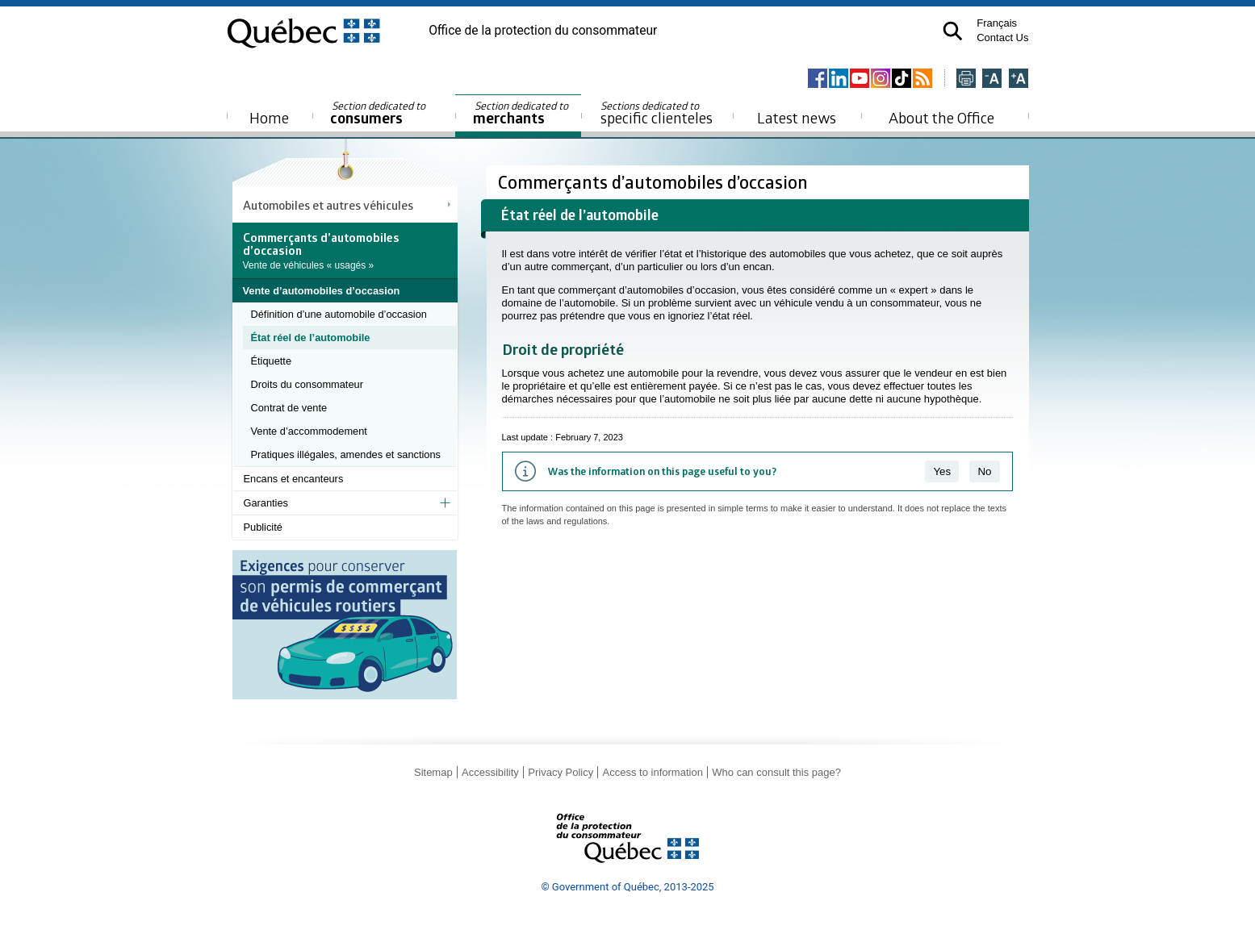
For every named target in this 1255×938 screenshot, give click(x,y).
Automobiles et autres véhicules (328, 205)
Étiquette (271, 361)
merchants (522, 113)
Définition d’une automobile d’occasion (339, 314)
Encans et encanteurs (294, 479)
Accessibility (490, 772)
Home (269, 117)
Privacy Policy (560, 772)
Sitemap (433, 772)
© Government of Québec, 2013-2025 (627, 887)
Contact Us (1002, 37)
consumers (379, 113)
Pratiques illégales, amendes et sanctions (346, 454)
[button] (953, 31)
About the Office (941, 117)
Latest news (796, 117)
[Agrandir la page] (1018, 79)
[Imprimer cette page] (966, 79)
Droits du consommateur (307, 384)
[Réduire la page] (992, 79)
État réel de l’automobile (310, 337)
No (984, 471)
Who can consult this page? (776, 772)
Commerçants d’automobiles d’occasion (655, 182)
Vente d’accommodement (309, 431)
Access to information (653, 772)
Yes (942, 471)
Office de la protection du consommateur (543, 30)
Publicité (263, 527)
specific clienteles (656, 112)
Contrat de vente (289, 408)
